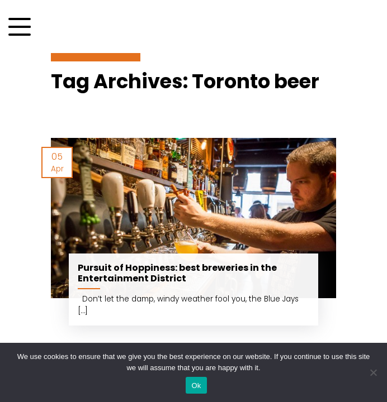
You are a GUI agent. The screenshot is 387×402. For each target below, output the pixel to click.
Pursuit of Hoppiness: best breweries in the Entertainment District (177, 273)
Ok (196, 385)
